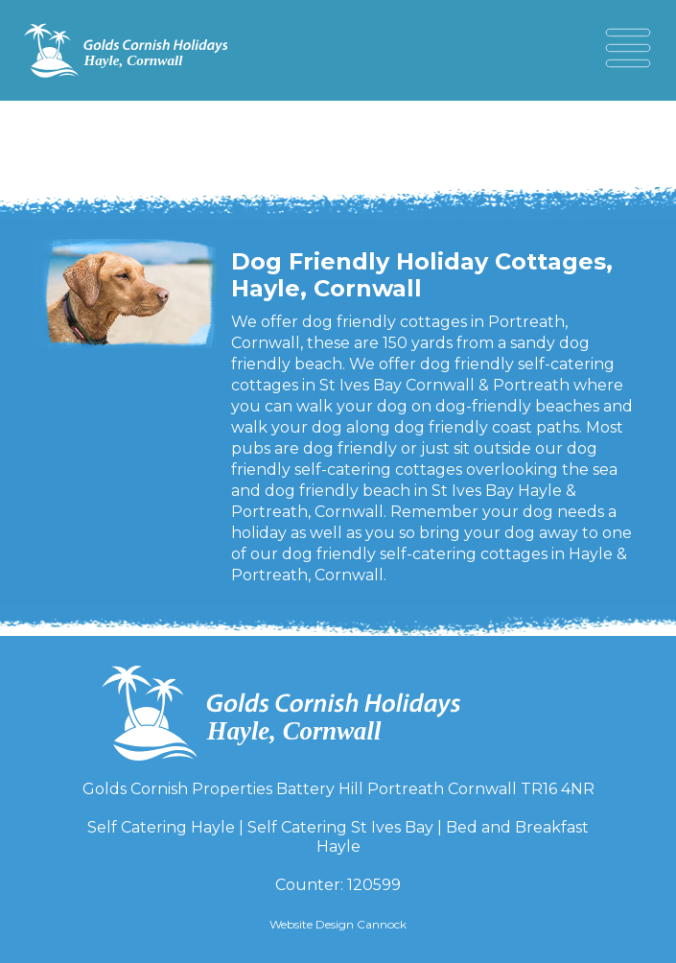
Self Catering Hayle (161, 827)
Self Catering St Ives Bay (340, 827)
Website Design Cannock (338, 924)
